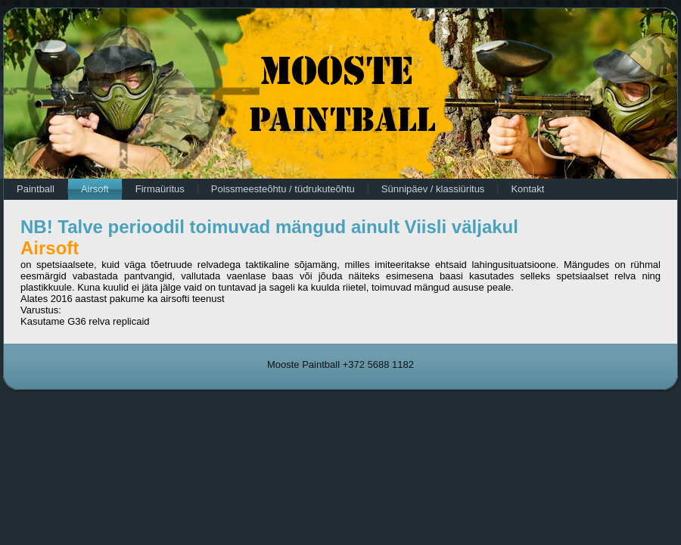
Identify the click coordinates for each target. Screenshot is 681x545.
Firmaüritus (160, 189)
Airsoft (95, 189)
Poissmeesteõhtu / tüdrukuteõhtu (283, 189)
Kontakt (527, 189)
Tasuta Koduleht (340, 401)
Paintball (35, 189)
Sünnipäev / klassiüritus (433, 189)
